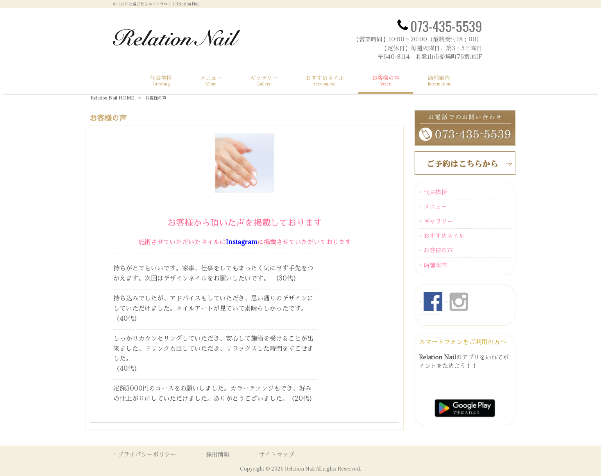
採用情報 (217, 454)
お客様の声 (438, 250)
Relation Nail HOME (112, 98)
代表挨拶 (435, 192)
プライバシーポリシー (147, 454)
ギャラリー (438, 221)
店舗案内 (435, 265)
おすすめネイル (444, 236)
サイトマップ (276, 454)
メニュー (435, 206)
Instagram (242, 242)
